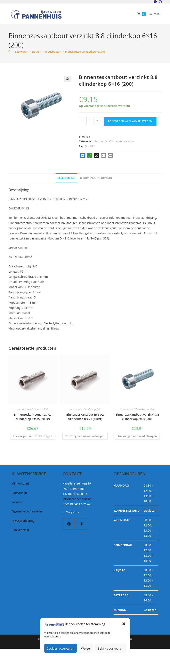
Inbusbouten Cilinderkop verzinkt (85, 51)
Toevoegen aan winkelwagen (130, 121)
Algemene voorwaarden (27, 511)
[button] (124, 624)
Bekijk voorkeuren (110, 648)
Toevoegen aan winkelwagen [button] (32, 436)
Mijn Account (20, 483)
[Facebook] (68, 524)
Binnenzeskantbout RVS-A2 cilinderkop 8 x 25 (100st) (85, 417)
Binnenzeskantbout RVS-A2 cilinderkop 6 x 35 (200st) (32, 417)
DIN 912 (90, 146)
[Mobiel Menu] (154, 14)
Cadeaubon (19, 493)
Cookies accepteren (60, 648)
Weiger (86, 648)
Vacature (17, 502)
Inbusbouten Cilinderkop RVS (32, 409)
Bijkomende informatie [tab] (96, 178)
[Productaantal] (90, 120)
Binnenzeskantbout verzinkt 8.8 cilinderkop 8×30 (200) (137, 417)
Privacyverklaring (22, 521)
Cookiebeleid (20, 530)
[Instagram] (81, 524)
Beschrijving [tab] (66, 178)
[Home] (9, 51)
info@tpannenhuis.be (77, 499)
